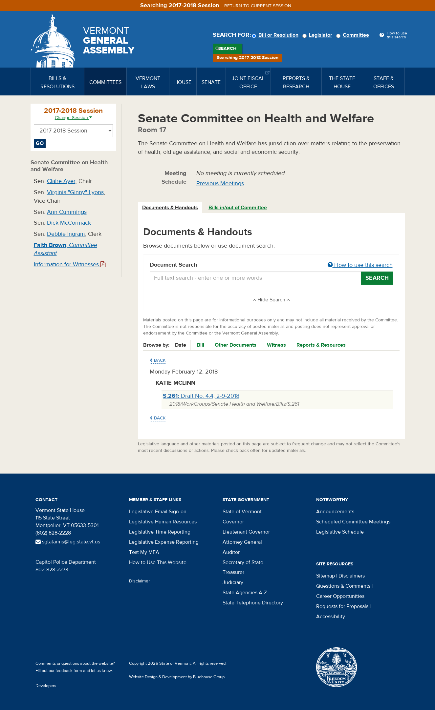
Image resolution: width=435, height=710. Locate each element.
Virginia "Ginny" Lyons (75, 192)
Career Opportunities (340, 596)
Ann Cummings (67, 212)
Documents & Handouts (170, 207)
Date (180, 345)
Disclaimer (139, 581)
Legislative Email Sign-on (157, 511)
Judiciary (233, 582)
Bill (200, 345)
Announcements (335, 511)
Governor (233, 521)
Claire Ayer (61, 181)
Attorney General (242, 542)
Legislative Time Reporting (159, 532)
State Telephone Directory (253, 602)
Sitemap (325, 576)
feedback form (68, 670)
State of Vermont (242, 511)
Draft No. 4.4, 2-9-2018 (201, 396)
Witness (276, 345)
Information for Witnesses (69, 264)
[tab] (170, 207)
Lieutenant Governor (246, 532)
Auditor (231, 552)
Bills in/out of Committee (237, 207)
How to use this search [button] (360, 265)
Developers (45, 685)
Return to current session (257, 6)
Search (227, 48)
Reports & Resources (321, 345)
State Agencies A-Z (245, 592)
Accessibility (330, 616)
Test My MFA (144, 552)
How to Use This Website (157, 562)
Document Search (271, 265)
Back (157, 360)
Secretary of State (243, 562)
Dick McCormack (69, 223)
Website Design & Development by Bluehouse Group (177, 677)
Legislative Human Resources (163, 521)
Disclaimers (351, 576)
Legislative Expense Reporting (164, 542)
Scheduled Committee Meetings (353, 521)
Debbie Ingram (66, 234)
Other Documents (235, 345)
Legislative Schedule (340, 532)
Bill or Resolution (276, 35)
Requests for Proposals (342, 606)
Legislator (318, 35)
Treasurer (233, 572)
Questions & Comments (343, 586)
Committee (353, 35)
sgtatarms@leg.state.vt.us (67, 541)
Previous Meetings (220, 183)
